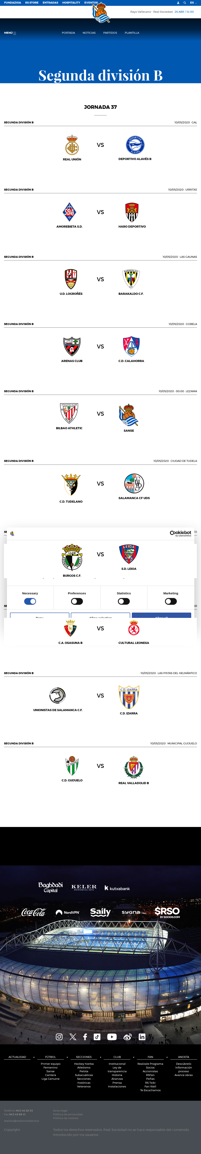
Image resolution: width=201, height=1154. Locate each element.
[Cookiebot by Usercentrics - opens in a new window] (173, 534)
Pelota (84, 1071)
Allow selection (100, 618)
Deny (40, 618)
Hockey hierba (84, 1064)
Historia (117, 1075)
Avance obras (184, 1075)
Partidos (110, 33)
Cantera (50, 1075)
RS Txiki (150, 1083)
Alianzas (117, 1079)
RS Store (32, 2)
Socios (150, 1067)
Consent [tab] (38, 545)
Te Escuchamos (150, 1090)
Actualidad (17, 1057)
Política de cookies (65, 1118)
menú (10, 33)
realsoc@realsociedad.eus (21, 1121)
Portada (68, 33)
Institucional (117, 1064)
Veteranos (84, 1086)
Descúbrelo (183, 1064)
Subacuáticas (84, 1075)
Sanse (50, 1071)
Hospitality (71, 2)
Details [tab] (100, 545)
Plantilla (132, 33)
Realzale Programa (150, 1064)
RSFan (150, 1075)
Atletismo (83, 1067)
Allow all (161, 618)
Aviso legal (60, 1110)
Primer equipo (50, 1064)
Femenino (50, 1067)
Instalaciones (117, 1086)
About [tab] (163, 545)
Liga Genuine (51, 1079)
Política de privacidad (68, 1114)
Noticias (89, 33)
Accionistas (150, 1071)
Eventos (91, 2)
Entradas (50, 2)
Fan (150, 1057)
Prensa (117, 1083)
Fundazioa (12, 2)
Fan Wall (150, 1086)
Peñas (150, 1079)
